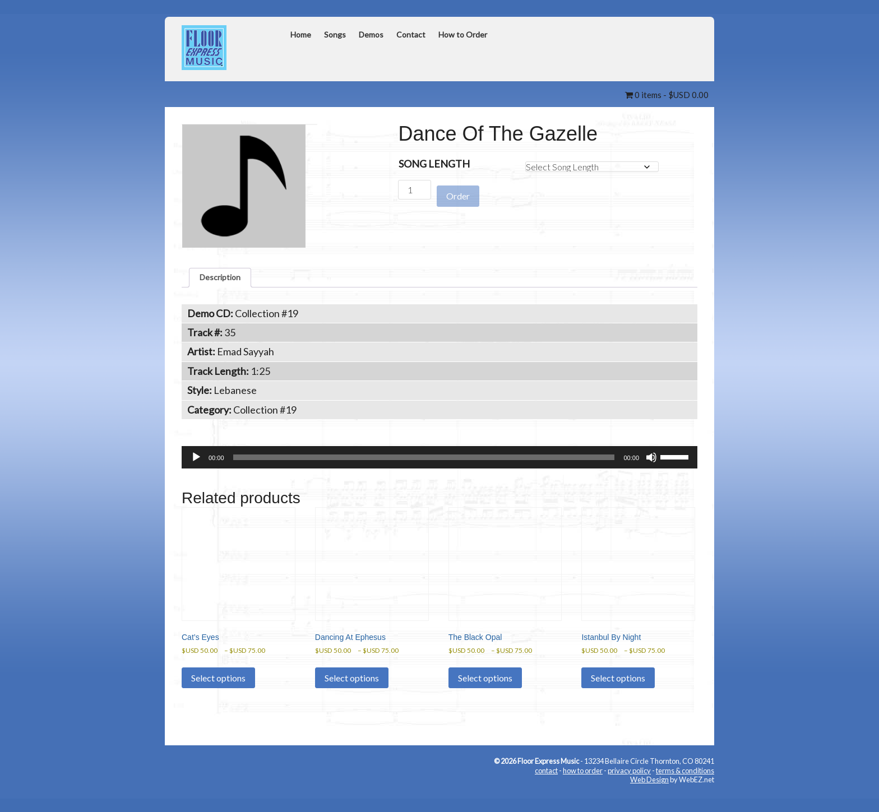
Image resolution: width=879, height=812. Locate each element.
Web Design (649, 796)
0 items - (661, 94)
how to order (583, 786)
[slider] (424, 463)
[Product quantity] (414, 190)
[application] (439, 463)
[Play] (196, 462)
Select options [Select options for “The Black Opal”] (485, 694)
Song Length (434, 164)
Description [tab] (226, 280)
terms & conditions (685, 786)
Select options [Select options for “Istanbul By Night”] (618, 694)
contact (546, 786)
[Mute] (651, 462)
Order (458, 190)
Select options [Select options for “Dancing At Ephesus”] (352, 694)
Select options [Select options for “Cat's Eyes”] (218, 694)
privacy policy (629, 786)
